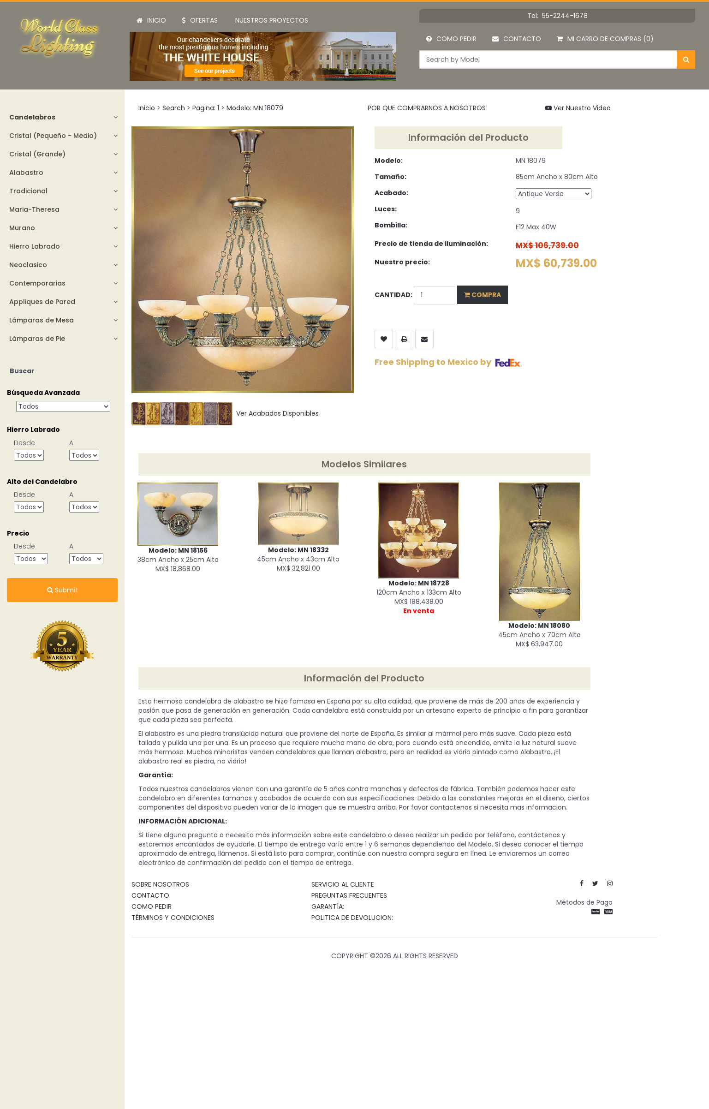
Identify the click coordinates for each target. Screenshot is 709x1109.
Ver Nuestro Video (578, 108)
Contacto (516, 38)
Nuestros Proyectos (271, 20)
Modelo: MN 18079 (254, 108)
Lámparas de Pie (37, 338)
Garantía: (327, 906)
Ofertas (200, 20)
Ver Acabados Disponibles (225, 413)
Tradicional (28, 191)
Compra (482, 294)
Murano (22, 228)
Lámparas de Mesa (41, 320)
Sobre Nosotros (160, 884)
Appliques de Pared (42, 301)
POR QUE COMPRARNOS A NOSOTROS (427, 108)
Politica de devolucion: (352, 917)
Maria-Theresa (34, 209)
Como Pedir (451, 38)
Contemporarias (37, 283)
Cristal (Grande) (37, 154)
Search (173, 108)
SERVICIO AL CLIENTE (342, 884)
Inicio (151, 20)
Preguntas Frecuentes (349, 895)
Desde (24, 442)
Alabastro (26, 172)
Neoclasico (28, 264)
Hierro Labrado (34, 246)
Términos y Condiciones (172, 917)
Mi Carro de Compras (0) (605, 38)
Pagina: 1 (205, 108)
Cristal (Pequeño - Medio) (53, 135)
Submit (62, 590)
